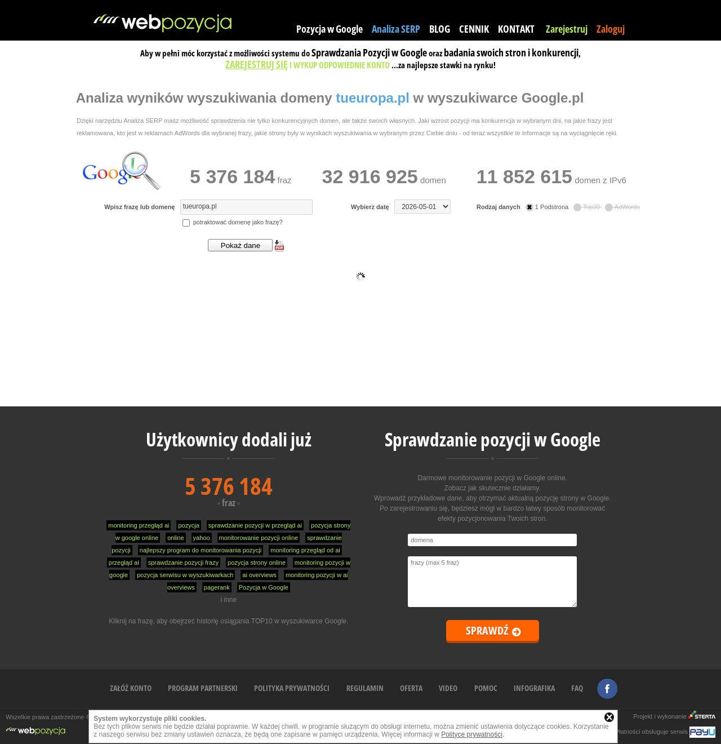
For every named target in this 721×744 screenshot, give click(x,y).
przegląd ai (124, 562)
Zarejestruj (567, 29)
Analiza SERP (396, 29)
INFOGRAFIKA (534, 688)
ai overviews (259, 575)
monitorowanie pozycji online (259, 537)
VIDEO (448, 688)
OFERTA (411, 688)
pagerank (217, 587)
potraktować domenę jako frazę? (233, 222)
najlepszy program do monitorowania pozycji (200, 550)
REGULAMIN (365, 688)
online (175, 537)
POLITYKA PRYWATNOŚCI (292, 688)
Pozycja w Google (329, 29)
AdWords (622, 206)
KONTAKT (516, 29)
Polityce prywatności (471, 734)
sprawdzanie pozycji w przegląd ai (255, 525)
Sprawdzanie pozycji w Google (492, 439)
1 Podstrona (548, 206)
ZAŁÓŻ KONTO (131, 688)
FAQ (577, 688)
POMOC (485, 688)
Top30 (587, 206)
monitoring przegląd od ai (305, 550)
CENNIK (474, 29)
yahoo (201, 537)
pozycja (188, 525)
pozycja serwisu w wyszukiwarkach (185, 575)
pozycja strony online (257, 562)
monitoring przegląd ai (138, 525)
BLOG (439, 29)
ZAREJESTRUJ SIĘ (256, 64)
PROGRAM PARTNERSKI (203, 688)
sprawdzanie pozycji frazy (183, 562)
